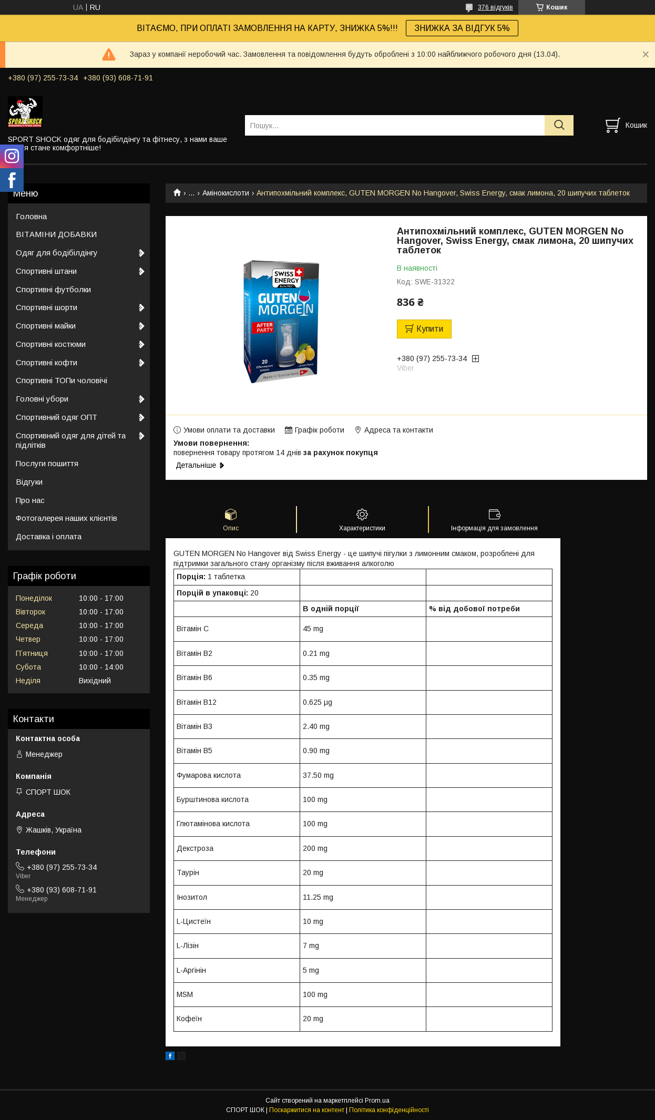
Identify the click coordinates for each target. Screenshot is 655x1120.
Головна (31, 216)
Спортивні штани (46, 270)
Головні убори (42, 398)
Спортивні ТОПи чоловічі (61, 380)
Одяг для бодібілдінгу (57, 252)
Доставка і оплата (48, 536)
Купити (429, 328)
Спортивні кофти (46, 362)
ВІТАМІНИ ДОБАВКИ (56, 234)
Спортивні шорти (46, 307)
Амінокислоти (225, 193)
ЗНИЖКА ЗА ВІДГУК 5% (462, 28)
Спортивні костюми (51, 344)
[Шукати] (559, 125)
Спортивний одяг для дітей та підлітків (71, 440)
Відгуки (29, 481)
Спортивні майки (46, 325)
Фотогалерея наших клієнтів (66, 517)
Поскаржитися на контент (306, 1110)
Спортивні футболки (53, 289)
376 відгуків (495, 7)
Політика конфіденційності (389, 1110)
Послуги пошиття (47, 463)
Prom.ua (377, 1100)
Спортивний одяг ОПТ (56, 417)
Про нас (30, 500)
